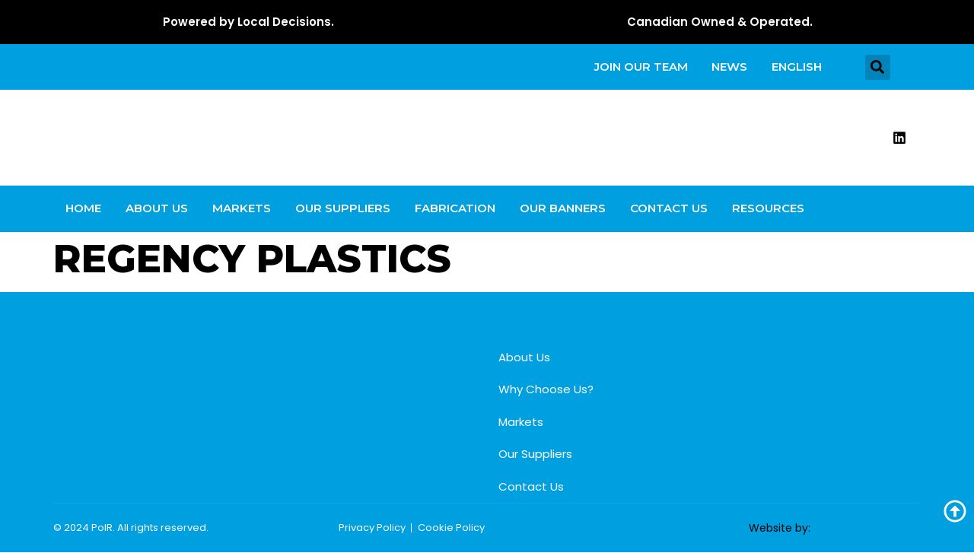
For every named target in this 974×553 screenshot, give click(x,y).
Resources (768, 209)
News (729, 66)
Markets (241, 209)
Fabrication (455, 209)
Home (83, 209)
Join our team (640, 66)
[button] (877, 67)
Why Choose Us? (546, 390)
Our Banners (563, 209)
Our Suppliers (342, 209)
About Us (157, 209)
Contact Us (669, 209)
